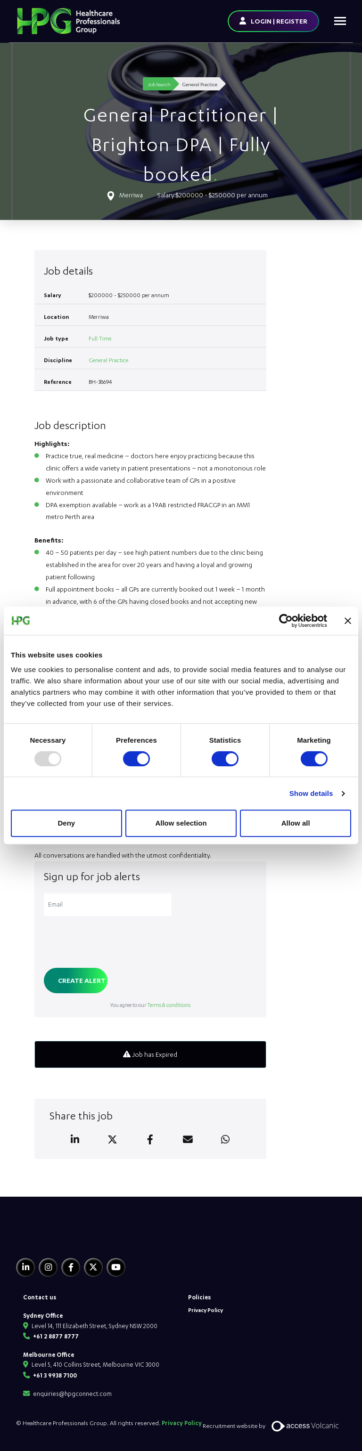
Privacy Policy (205, 1310)
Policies (199, 1297)
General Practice (108, 360)
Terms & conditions (168, 1005)
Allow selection (180, 823)
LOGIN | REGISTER (279, 21)
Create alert (82, 980)
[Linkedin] (25, 1267)
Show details (311, 793)
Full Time (100, 338)
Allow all (295, 823)
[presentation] (115, 942)
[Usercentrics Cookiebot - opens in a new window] (286, 621)
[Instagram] (48, 1267)
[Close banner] (348, 620)
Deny (66, 823)
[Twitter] (93, 1267)
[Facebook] (70, 1267)
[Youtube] (116, 1267)
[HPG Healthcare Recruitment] (60, 1238)
